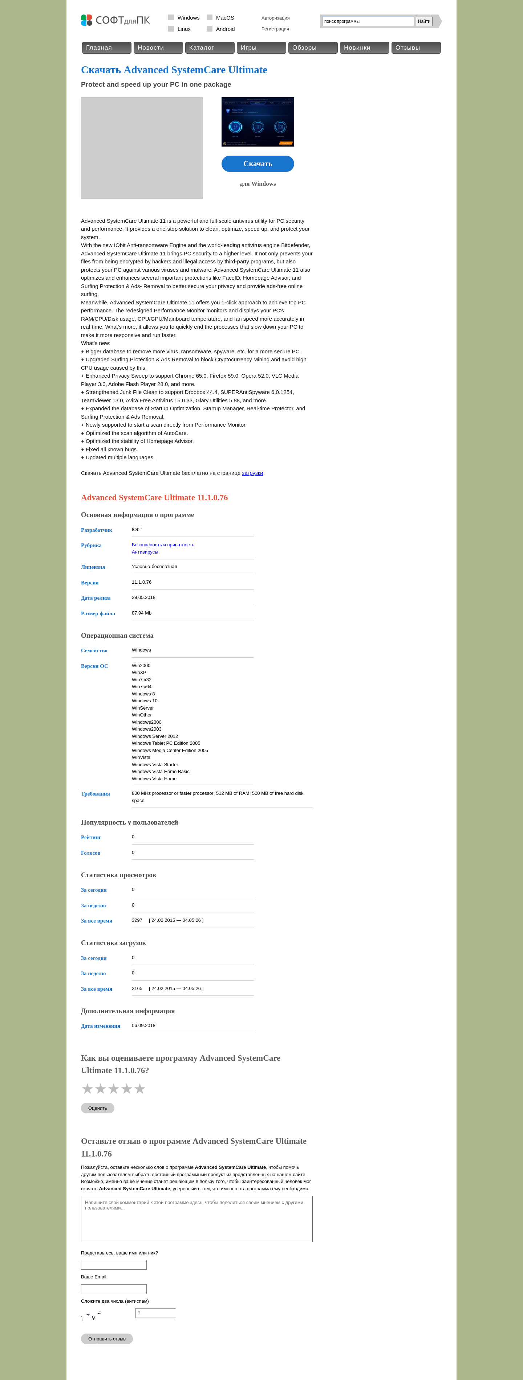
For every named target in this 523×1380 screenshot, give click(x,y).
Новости (151, 47)
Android (225, 29)
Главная (99, 47)
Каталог (201, 47)
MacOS (225, 18)
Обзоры (304, 47)
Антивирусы (145, 552)
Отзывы (408, 47)
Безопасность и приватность (163, 544)
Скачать (257, 163)
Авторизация (276, 18)
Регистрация (275, 29)
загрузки (252, 473)
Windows (189, 18)
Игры (249, 47)
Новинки (357, 47)
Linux (184, 29)
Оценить (97, 1108)
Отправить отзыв (107, 1339)
